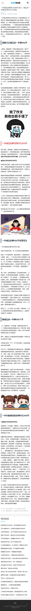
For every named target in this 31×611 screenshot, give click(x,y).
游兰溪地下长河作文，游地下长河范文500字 (13, 565)
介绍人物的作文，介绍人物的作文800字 (15, 508)
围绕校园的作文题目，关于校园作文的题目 (12, 548)
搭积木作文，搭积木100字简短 (9, 568)
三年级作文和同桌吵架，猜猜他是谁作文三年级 (14, 591)
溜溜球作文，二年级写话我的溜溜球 (11, 585)
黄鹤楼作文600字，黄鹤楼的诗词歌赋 (11, 551)
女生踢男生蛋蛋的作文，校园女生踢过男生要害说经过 (14, 582)
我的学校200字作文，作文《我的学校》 (12, 561)
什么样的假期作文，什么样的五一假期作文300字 (14, 545)
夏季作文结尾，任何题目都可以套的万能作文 (13, 575)
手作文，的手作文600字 (7, 578)
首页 (15, 603)
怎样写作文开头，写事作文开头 (9, 588)
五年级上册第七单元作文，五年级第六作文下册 (14, 595)
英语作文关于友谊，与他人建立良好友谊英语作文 (14, 558)
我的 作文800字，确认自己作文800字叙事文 (13, 535)
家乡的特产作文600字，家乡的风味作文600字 (13, 525)
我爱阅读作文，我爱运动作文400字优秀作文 (17, 510)
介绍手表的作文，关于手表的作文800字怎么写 (13, 532)
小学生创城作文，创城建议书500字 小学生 (12, 538)
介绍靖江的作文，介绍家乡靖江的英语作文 (12, 555)
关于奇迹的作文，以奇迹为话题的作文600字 (13, 528)
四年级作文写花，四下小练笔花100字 (11, 542)
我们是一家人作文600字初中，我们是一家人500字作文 (14, 572)
